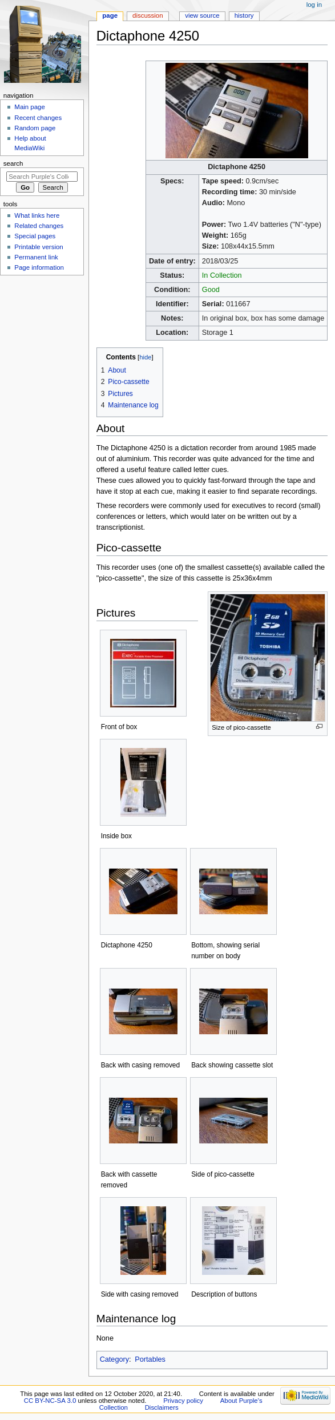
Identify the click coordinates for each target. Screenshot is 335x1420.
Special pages (34, 236)
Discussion (147, 15)
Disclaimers (162, 1407)
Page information (39, 267)
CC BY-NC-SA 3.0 (50, 1400)
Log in (314, 4)
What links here (36, 215)
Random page (34, 128)
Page (110, 15)
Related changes (38, 225)
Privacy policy (183, 1400)
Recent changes (38, 117)
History (244, 15)
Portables (150, 1359)
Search (13, 163)
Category (114, 1359)
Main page (29, 106)
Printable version (38, 246)
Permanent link (36, 257)
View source (202, 15)
